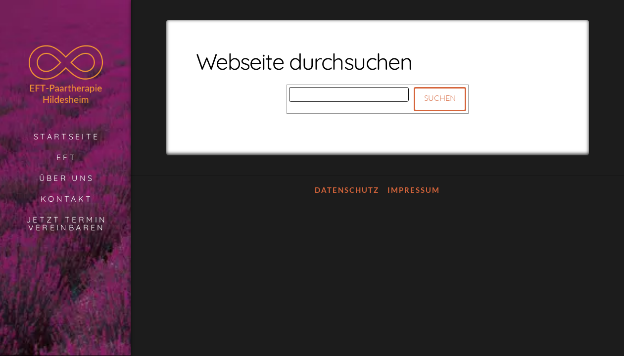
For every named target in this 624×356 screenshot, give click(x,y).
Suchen (440, 98)
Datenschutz (347, 189)
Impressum (413, 189)
